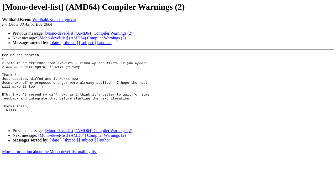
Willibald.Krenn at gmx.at (54, 19)
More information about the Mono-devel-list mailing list (49, 165)
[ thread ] (70, 42)
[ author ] (105, 42)
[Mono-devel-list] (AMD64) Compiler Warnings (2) (88, 33)
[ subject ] (87, 42)
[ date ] (55, 42)
